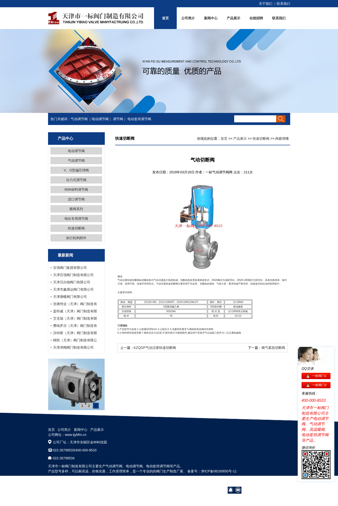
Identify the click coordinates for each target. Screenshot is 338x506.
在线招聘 (256, 18)
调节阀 (118, 119)
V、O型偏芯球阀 (76, 170)
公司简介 (188, 18)
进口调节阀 (76, 199)
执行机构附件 (76, 238)
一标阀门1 (319, 376)
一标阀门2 (319, 385)
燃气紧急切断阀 (273, 348)
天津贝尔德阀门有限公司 (71, 282)
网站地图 (283, 482)
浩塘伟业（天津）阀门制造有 (75, 304)
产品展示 (233, 18)
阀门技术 (251, 482)
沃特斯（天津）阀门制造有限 (75, 333)
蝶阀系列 (76, 209)
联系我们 (283, 4)
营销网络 (235, 482)
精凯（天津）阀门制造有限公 (75, 340)
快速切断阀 (76, 228)
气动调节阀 (79, 119)
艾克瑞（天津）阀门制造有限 (75, 318)
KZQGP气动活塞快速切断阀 (155, 348)
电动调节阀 (100, 119)
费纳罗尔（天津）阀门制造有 (75, 326)
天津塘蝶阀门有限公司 (70, 297)
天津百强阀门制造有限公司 (73, 275)
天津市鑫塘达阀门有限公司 (73, 289)
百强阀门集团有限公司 (70, 268)
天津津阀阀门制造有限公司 (73, 347)
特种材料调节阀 (76, 189)
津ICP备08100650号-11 (219, 471)
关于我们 (265, 4)
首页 (165, 18)
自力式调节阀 (76, 180)
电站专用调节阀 (76, 218)
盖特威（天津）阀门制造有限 (75, 311)
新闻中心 (211, 18)
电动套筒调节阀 (139, 119)
